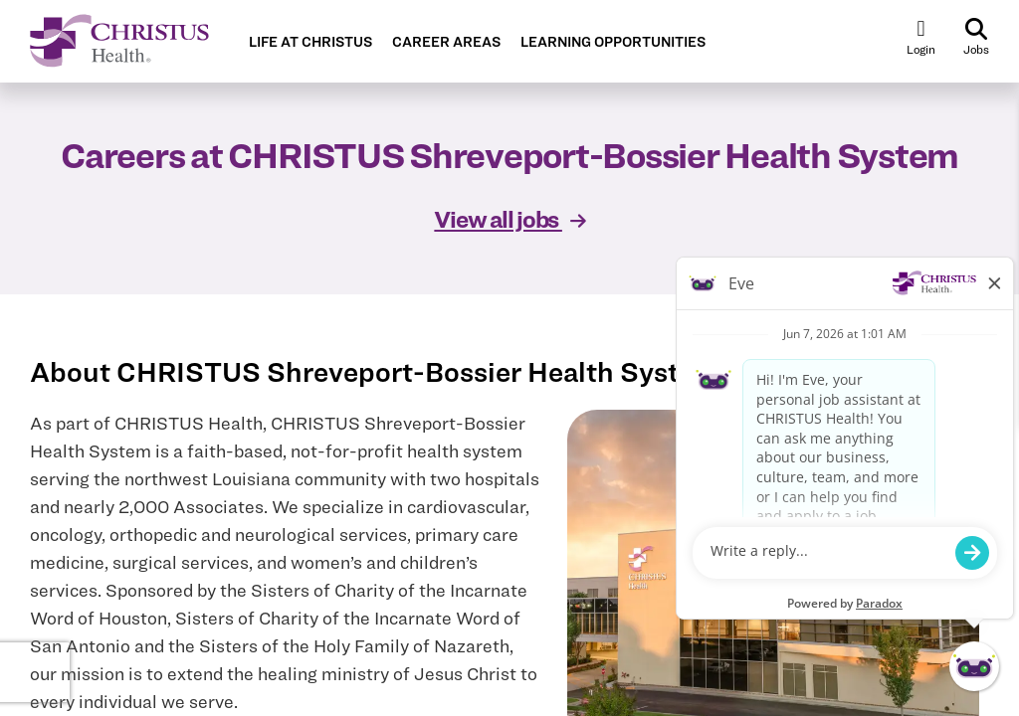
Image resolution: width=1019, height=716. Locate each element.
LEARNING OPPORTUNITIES (613, 42)
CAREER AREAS (446, 42)
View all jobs (509, 219)
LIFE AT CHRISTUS (310, 42)
